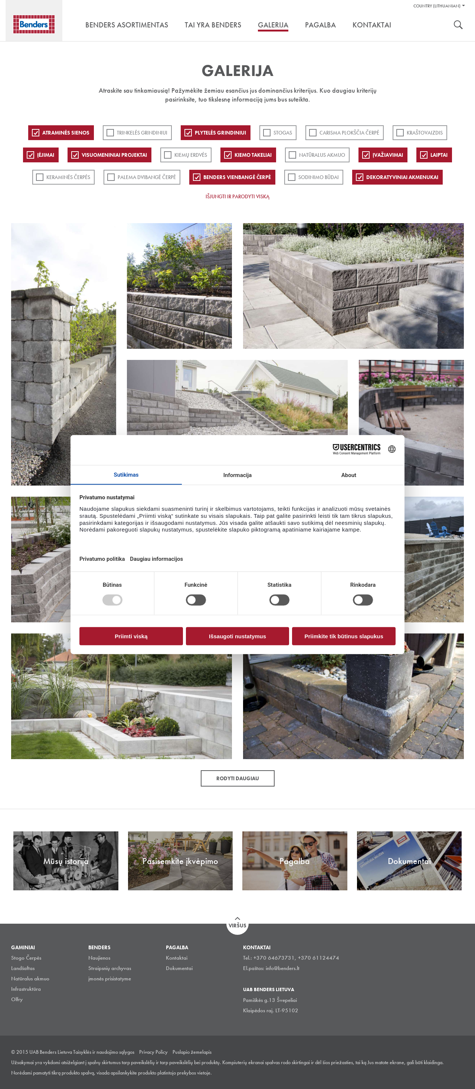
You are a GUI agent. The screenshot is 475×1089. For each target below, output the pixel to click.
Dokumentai (179, 968)
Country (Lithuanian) (437, 6)
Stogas (282, 132)
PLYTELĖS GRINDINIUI (220, 132)
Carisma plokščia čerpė (349, 132)
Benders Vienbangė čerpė (237, 177)
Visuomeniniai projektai (114, 155)
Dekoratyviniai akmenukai (402, 177)
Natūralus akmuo (322, 155)
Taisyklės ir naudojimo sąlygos (103, 1052)
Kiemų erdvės (190, 155)
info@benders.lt (282, 968)
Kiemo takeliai (253, 155)
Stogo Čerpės (26, 957)
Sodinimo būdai (318, 177)
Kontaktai (176, 957)
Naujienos (99, 957)
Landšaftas (23, 968)
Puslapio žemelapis (192, 1052)
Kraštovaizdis (425, 132)
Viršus (237, 925)
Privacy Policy (153, 1052)
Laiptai (439, 155)
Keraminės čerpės (68, 177)
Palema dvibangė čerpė (147, 177)
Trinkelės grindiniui (142, 132)
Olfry (17, 999)
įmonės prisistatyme (109, 978)
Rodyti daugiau (237, 778)
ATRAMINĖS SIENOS (65, 132)
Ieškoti (458, 25)
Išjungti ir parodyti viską (237, 196)
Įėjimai (45, 155)
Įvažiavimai (388, 155)
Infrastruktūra (26, 989)
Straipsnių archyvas (109, 968)
